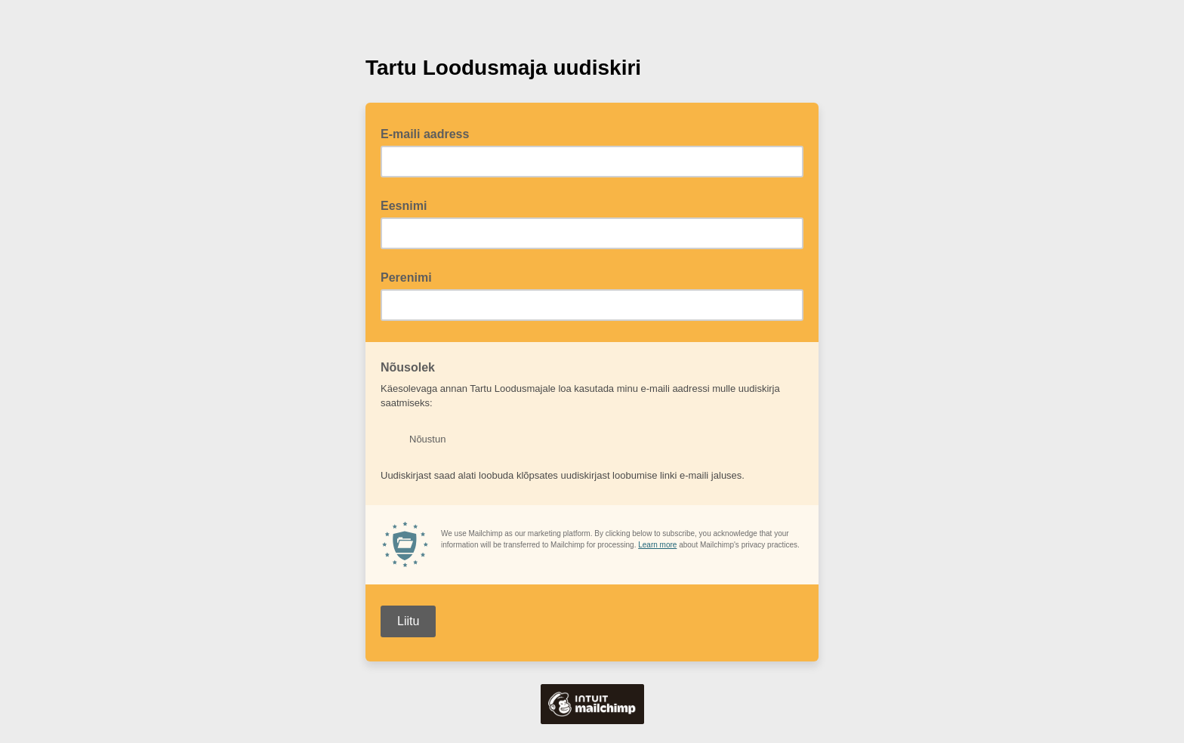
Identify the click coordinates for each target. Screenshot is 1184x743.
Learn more (657, 545)
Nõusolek (412, 366)
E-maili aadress (430, 133)
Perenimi (406, 277)
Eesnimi (404, 205)
